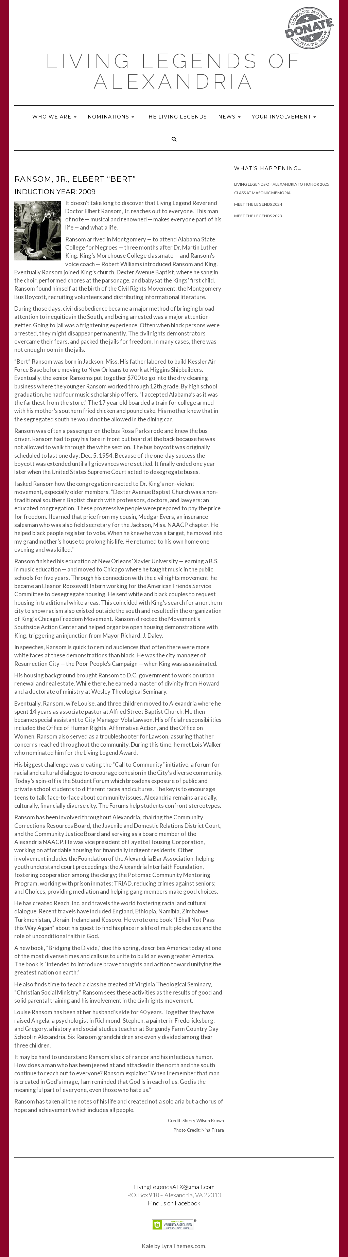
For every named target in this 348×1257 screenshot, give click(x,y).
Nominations (111, 117)
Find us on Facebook (174, 1203)
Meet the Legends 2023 (258, 215)
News (229, 117)
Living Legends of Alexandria (174, 71)
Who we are (54, 117)
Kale (147, 1246)
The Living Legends (176, 117)
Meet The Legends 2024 (258, 204)
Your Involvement (284, 117)
